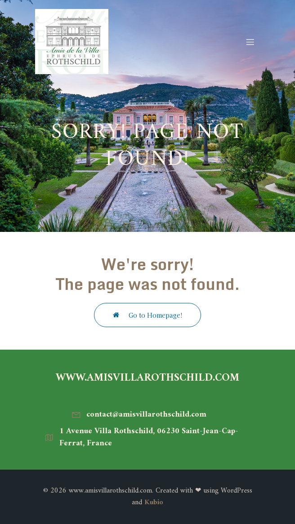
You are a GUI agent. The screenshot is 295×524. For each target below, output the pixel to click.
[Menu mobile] (250, 42)
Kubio (153, 502)
